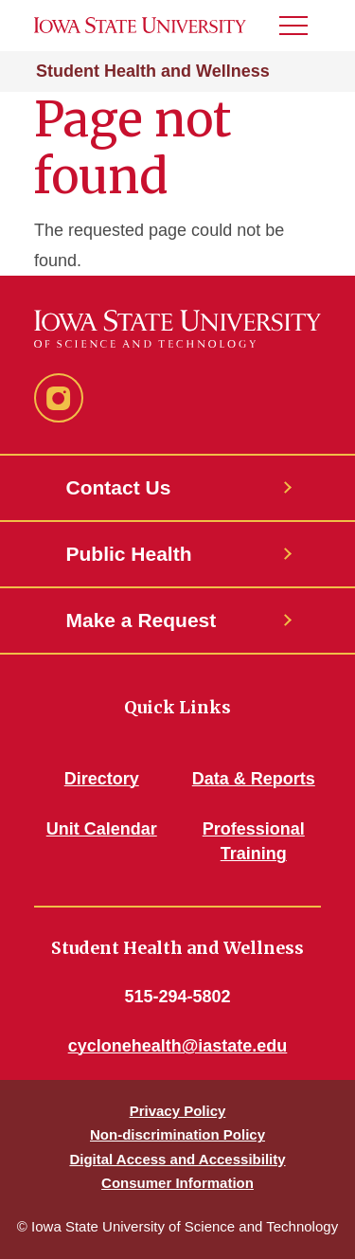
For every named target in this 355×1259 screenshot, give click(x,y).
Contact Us (118, 487)
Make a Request (141, 620)
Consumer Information (177, 1183)
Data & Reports (253, 778)
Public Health (129, 554)
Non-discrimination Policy (177, 1134)
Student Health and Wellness (153, 71)
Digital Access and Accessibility (177, 1159)
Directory (101, 778)
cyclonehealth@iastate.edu (178, 1045)
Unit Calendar (101, 828)
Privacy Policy (178, 1111)
